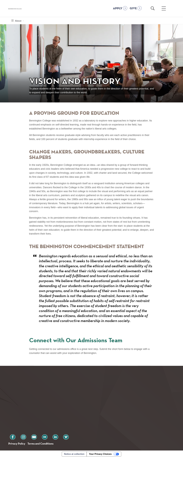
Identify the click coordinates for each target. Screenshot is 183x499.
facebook (11, 477)
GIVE (133, 8)
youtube (27, 477)
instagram (19, 477)
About (17, 20)
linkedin (43, 477)
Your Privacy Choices (100, 495)
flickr (35, 477)
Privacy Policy (18, 484)
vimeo (51, 477)
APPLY (117, 8)
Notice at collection (74, 495)
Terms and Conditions (45, 484)
